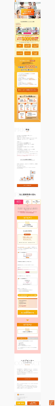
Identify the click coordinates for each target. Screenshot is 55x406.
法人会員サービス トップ (21, 398)
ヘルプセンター (27, 378)
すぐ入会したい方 (22, 338)
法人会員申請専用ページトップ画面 (24, 247)
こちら (31, 347)
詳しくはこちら (27, 152)
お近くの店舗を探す (27, 185)
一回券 (36, 201)
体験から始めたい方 (32, 338)
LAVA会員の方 (27, 201)
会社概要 (19, 399)
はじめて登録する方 (19, 201)
